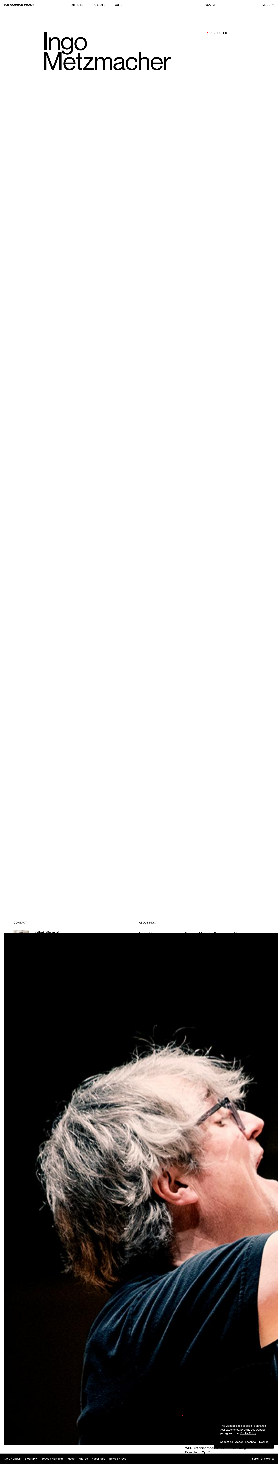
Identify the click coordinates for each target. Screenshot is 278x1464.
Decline (263, 1441)
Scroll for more (263, 1458)
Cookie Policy (248, 1433)
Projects (98, 4)
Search (210, 4)
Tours (117, 4)
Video (71, 1458)
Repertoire (98, 1458)
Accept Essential (245, 1441)
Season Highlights (52, 1458)
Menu (268, 5)
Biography (31, 1458)
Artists (77, 4)
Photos (83, 1458)
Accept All (226, 1441)
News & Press (117, 1458)
